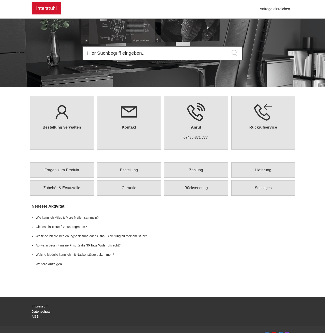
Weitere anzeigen (49, 264)
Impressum (40, 306)
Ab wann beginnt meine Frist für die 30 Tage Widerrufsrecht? (78, 245)
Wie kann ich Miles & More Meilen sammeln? (67, 217)
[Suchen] (162, 53)
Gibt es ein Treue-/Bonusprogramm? (61, 227)
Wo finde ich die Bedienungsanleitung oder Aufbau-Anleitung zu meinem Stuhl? (91, 236)
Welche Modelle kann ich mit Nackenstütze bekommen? (75, 254)
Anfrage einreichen (275, 9)
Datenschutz (41, 311)
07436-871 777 (195, 137)
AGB (35, 316)
